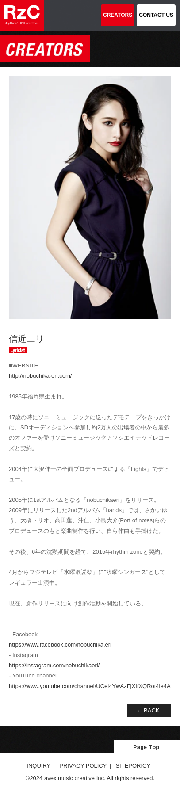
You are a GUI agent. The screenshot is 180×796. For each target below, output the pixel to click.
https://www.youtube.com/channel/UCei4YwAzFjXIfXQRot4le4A (90, 686)
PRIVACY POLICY (83, 765)
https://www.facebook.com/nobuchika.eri (60, 644)
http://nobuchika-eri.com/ (40, 375)
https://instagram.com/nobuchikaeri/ (54, 665)
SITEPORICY (132, 765)
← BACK (147, 710)
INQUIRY (38, 765)
